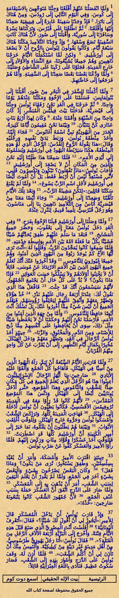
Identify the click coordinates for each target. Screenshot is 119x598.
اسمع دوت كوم (22, 578)
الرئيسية (97, 578)
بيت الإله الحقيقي (60, 578)
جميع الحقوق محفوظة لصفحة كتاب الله (59, 590)
